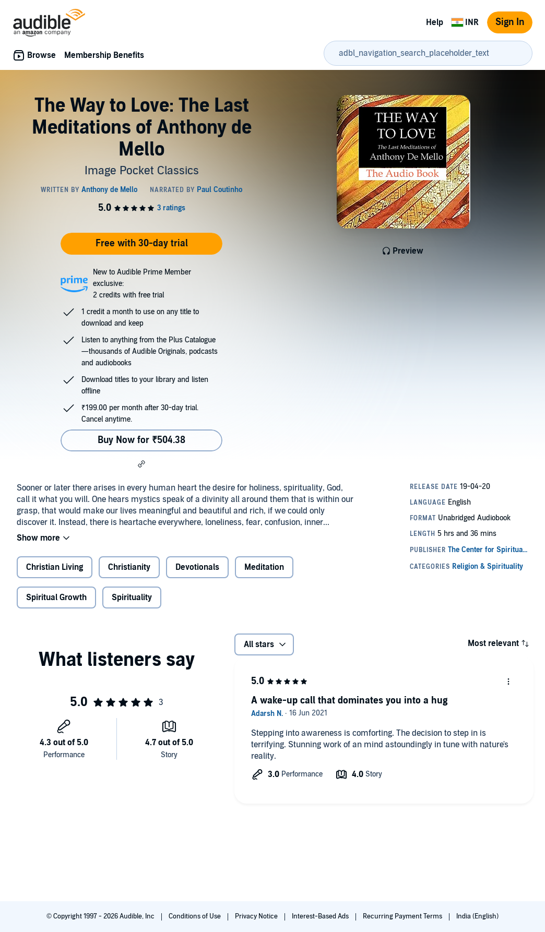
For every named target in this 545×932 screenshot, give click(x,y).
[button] (141, 464)
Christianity (129, 567)
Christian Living (54, 567)
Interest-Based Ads (321, 916)
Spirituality (132, 597)
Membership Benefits (104, 55)
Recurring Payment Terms (403, 916)
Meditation (264, 567)
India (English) (477, 916)
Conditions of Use (195, 916)
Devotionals (197, 567)
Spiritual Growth (56, 597)
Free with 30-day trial (142, 243)
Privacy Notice (257, 916)
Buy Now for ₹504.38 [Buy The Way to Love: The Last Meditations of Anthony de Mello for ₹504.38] (141, 440)
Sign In (509, 22)
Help (434, 22)
